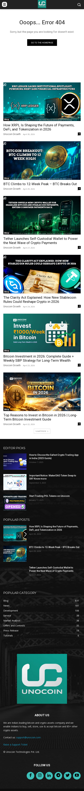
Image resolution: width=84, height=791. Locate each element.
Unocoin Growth (12, 134)
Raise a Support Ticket (15, 744)
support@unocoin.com (28, 737)
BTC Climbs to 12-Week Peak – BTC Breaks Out (40, 184)
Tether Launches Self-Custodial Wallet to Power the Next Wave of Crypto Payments (40, 241)
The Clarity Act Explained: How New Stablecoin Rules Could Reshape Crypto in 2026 (39, 300)
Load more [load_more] (42, 431)
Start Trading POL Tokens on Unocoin (49, 496)
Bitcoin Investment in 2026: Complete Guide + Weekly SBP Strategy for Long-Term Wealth (38, 358)
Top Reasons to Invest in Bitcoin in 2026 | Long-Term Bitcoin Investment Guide (40, 417)
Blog (6, 119)
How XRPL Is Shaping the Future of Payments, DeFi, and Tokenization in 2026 (38, 127)
